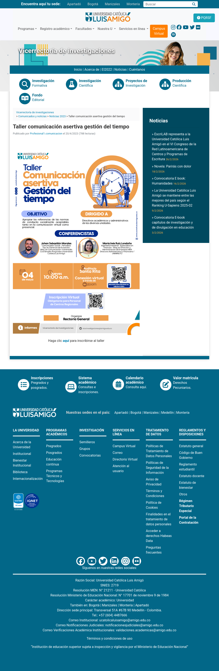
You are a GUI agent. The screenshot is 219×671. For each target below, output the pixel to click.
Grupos (84, 449)
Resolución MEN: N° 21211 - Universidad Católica (109, 590)
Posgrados (54, 453)
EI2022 (107, 69)
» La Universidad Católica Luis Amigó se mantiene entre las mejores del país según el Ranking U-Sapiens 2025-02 (174, 200)
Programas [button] (26, 29)
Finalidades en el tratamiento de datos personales (158, 519)
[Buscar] (194, 4)
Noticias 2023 (57, 116)
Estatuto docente (191, 476)
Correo (118, 453)
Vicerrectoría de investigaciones (35, 112)
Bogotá (92, 4)
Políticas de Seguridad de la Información (157, 468)
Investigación (91, 430)
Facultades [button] (83, 29)
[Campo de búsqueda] (166, 4)
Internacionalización (28, 479)
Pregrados (53, 446)
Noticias (120, 69)
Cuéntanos (137, 69)
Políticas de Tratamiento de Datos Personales (159, 451)
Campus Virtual (159, 31)
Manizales (112, 4)
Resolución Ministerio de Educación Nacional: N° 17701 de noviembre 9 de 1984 (109, 595)
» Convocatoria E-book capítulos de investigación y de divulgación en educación (173, 224)
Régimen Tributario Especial (186, 506)
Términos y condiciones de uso (109, 638)
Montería (133, 4)
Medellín (167, 413)
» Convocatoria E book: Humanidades (169, 180)
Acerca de (91, 69)
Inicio (78, 69)
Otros (183, 494)
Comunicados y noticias (32, 116)
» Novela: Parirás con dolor (171, 168)
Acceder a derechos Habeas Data (159, 536)
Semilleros (87, 442)
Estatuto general (191, 446)
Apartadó (74, 4)
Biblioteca (20, 472)
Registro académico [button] (55, 29)
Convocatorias (90, 455)
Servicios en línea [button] (132, 29)
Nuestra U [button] (105, 29)
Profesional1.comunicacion (46, 133)
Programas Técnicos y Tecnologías (55, 476)
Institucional (22, 454)
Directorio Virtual (125, 459)
